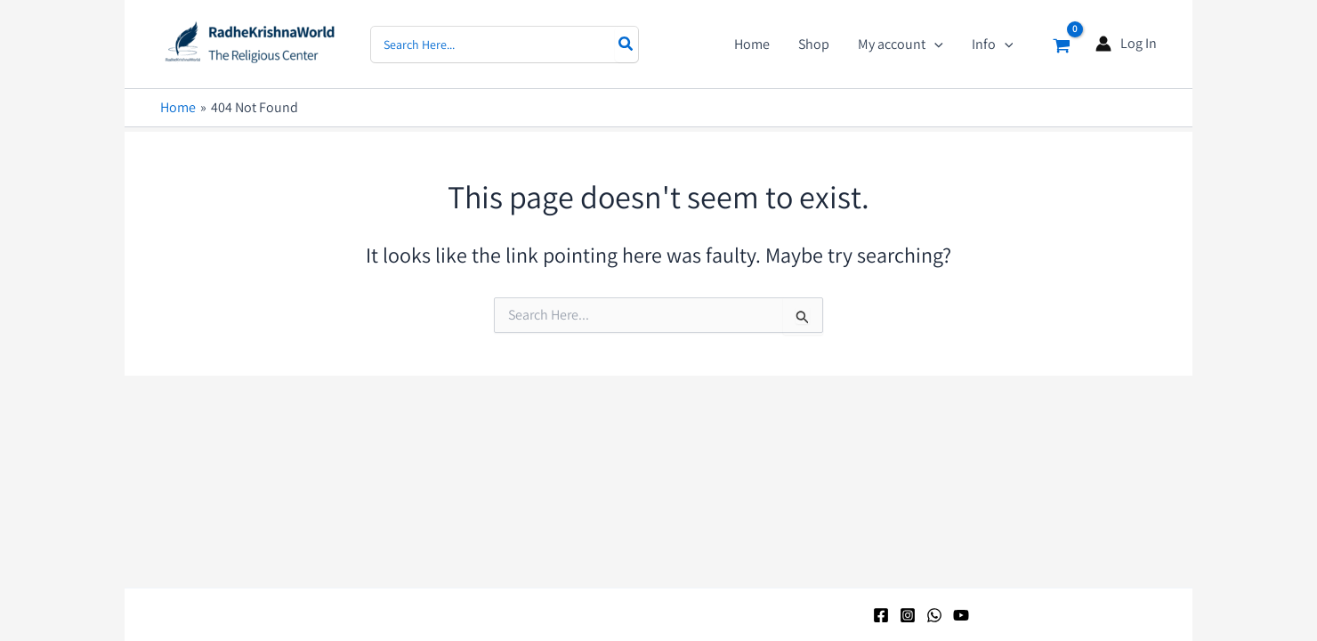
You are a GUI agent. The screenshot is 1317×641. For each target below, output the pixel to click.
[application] (934, 44)
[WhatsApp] (934, 615)
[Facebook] (881, 615)
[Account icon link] (1126, 43)
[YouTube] (961, 615)
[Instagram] (908, 615)
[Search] (626, 44)
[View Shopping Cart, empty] (1061, 44)
